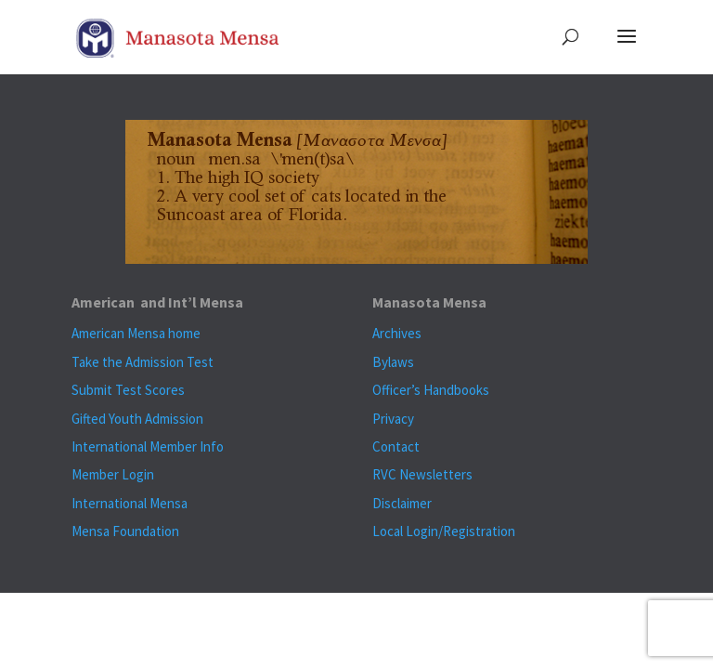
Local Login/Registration (443, 531)
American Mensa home (136, 333)
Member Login (112, 474)
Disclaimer (402, 503)
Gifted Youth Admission (137, 418)
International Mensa (129, 503)
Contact (396, 446)
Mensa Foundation (125, 531)
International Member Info (147, 446)
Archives (396, 333)
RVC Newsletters (422, 474)
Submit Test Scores (128, 390)
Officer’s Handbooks (430, 390)
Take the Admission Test (142, 362)
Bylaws (393, 362)
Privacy (393, 418)
